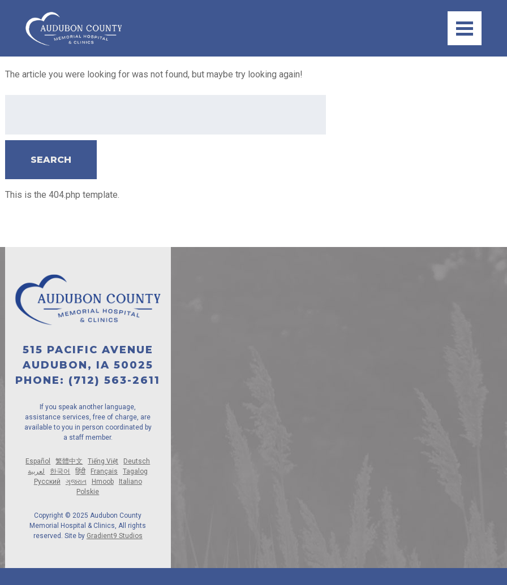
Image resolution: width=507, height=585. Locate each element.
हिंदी (80, 471)
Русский (47, 482)
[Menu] (465, 28)
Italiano (130, 482)
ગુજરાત (76, 482)
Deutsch (136, 461)
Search (51, 159)
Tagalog (135, 471)
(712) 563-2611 (114, 380)
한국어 (60, 471)
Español (37, 461)
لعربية (36, 471)
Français (104, 471)
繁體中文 (69, 461)
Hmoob (103, 482)
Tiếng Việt (103, 461)
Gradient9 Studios (115, 536)
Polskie (87, 492)
